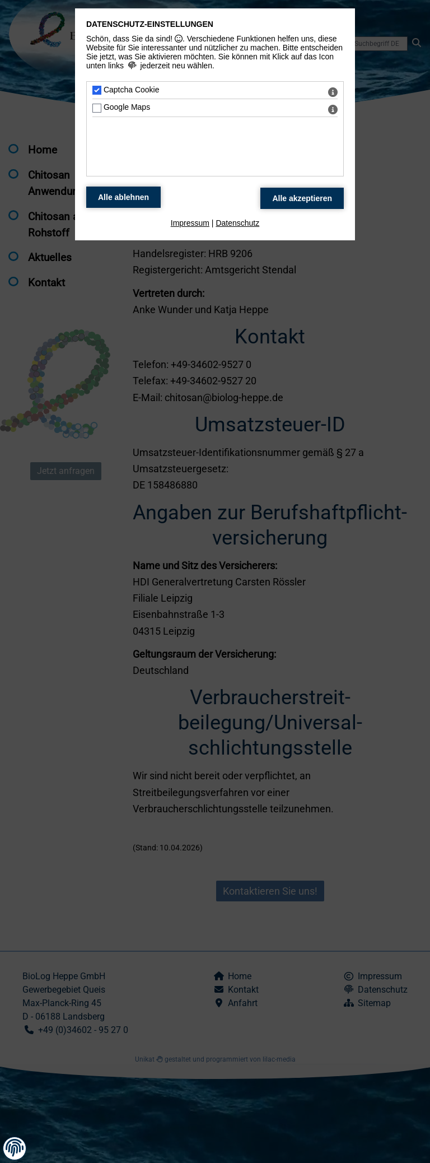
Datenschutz (237, 222)
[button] (15, 1148)
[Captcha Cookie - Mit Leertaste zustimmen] (96, 90)
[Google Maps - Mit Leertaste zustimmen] (96, 108)
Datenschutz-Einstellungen (149, 24)
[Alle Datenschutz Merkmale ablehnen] (123, 197)
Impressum (190, 222)
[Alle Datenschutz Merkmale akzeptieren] (302, 198)
